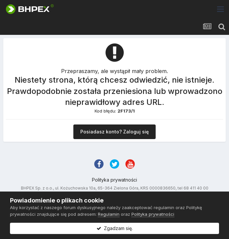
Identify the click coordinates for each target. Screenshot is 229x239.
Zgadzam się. (115, 228)
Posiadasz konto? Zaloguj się (114, 131)
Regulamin (108, 214)
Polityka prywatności (114, 180)
